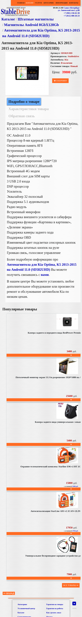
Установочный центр (26, 608)
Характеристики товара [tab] (28, 109)
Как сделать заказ (53, 613)
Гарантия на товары (54, 604)
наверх (74, 605)
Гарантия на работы (54, 608)
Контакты (73, 3)
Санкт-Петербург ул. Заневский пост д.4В (69, 9)
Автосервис (48, 3)
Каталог (30, 3)
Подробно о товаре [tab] (23, 102)
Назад (8, 593)
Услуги (38, 3)
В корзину (60, 81)
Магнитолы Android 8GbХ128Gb (31, 25)
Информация (62, 3)
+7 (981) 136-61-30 (72, 13)
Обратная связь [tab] (21, 116)
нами (45, 275)
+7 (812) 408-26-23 (72, 16)
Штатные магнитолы (36, 19)
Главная (20, 3)
